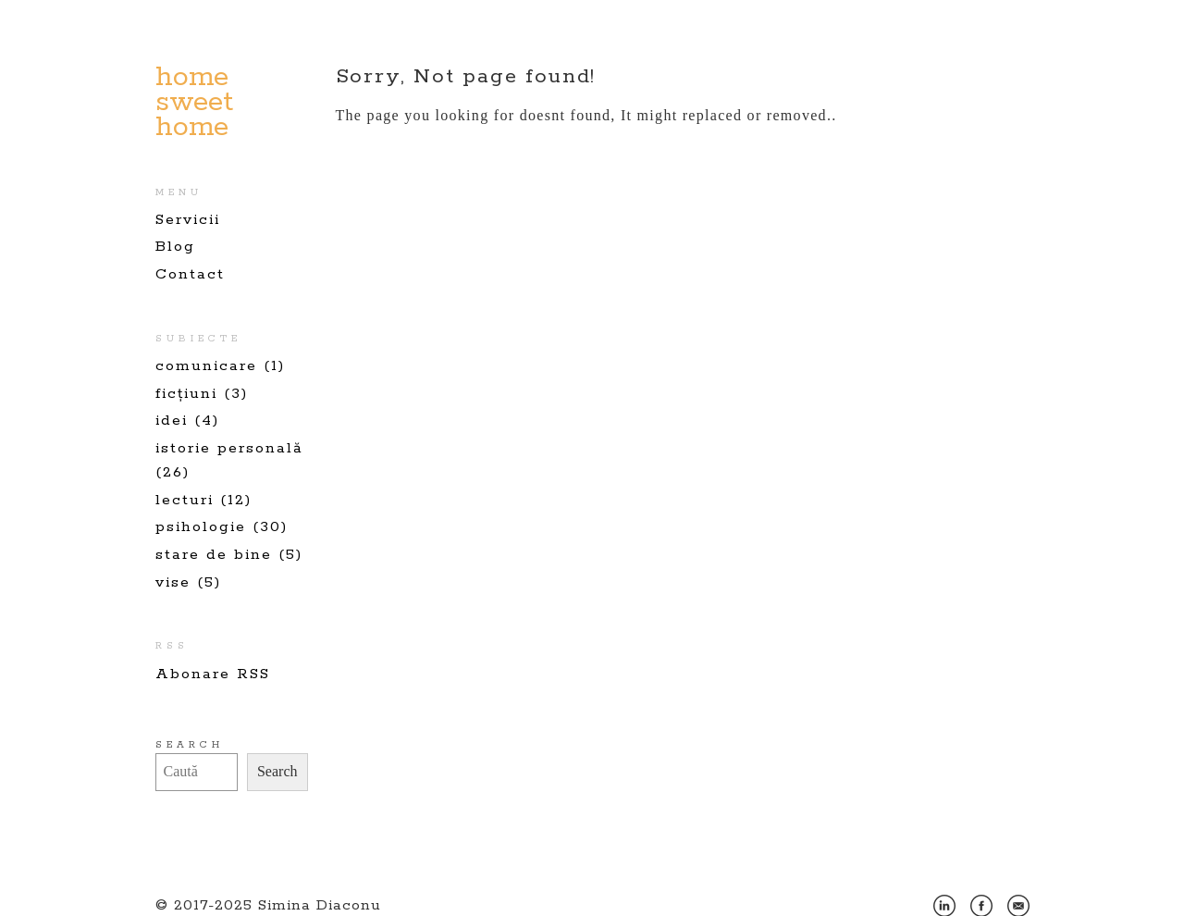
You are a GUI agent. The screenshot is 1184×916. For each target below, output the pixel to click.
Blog (175, 246)
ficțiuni (186, 393)
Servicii (187, 219)
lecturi (184, 500)
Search (189, 744)
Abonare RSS (212, 674)
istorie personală (229, 448)
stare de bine (213, 554)
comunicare (206, 366)
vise (173, 582)
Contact (190, 274)
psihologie (200, 527)
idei (171, 420)
